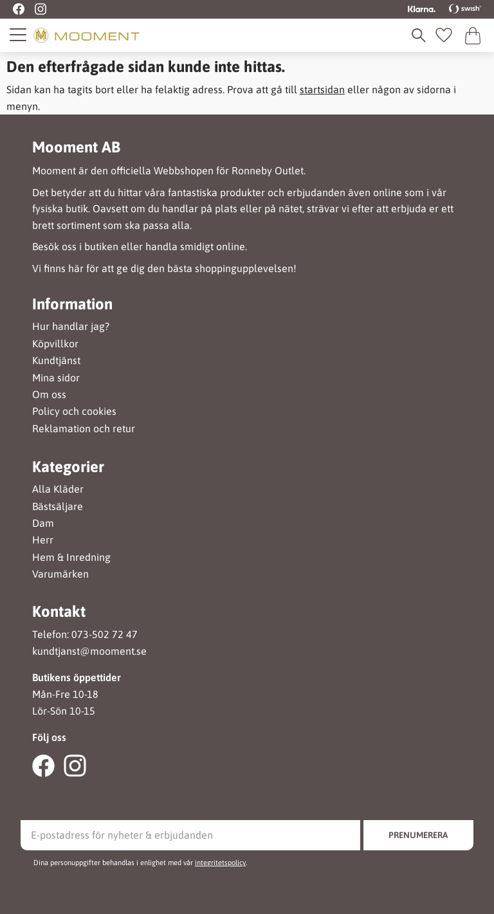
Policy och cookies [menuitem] (74, 411)
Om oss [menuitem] (49, 394)
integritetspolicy (220, 862)
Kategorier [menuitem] (68, 467)
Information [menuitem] (72, 304)
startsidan (322, 89)
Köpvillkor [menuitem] (55, 343)
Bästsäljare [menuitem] (57, 506)
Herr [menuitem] (42, 540)
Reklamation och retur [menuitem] (83, 428)
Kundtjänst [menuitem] (56, 360)
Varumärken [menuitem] (60, 574)
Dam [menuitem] (43, 523)
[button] (18, 34)
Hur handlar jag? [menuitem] (70, 326)
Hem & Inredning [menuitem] (71, 557)
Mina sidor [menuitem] (56, 377)
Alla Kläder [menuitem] (58, 489)
